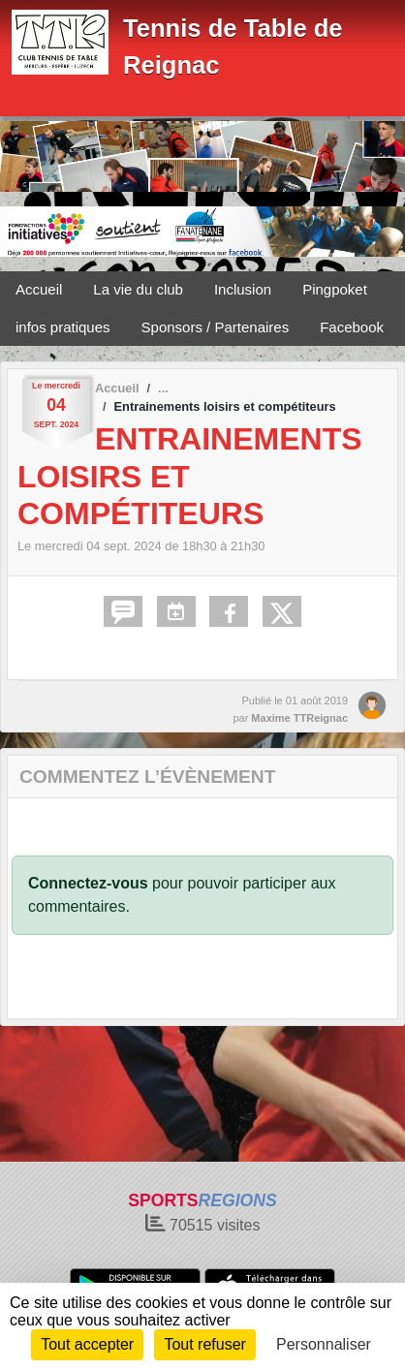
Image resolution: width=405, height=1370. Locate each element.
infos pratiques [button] (63, 327)
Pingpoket (334, 289)
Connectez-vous (88, 883)
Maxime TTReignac (299, 718)
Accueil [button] (39, 289)
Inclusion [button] (242, 289)
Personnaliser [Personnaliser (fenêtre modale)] (323, 1344)
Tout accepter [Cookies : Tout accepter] (87, 1344)
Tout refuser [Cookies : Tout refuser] (204, 1344)
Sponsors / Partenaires (215, 327)
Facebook (352, 327)
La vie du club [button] (138, 289)
